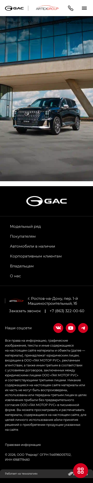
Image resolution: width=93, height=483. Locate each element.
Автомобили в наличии (32, 246)
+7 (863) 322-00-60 (67, 310)
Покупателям (23, 236)
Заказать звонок (25, 310)
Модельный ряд (25, 226)
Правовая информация (23, 445)
